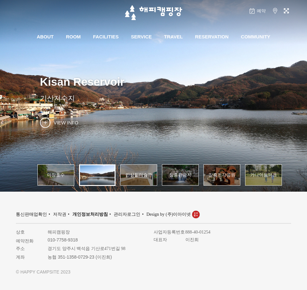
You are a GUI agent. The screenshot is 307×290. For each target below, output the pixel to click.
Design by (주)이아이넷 (173, 214)
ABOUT (45, 36)
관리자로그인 (127, 214)
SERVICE (141, 36)
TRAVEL (173, 36)
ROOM (73, 36)
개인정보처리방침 (90, 214)
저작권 (59, 214)
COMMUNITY (255, 36)
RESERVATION (212, 36)
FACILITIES (106, 36)
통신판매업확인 (31, 214)
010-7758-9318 (63, 239)
